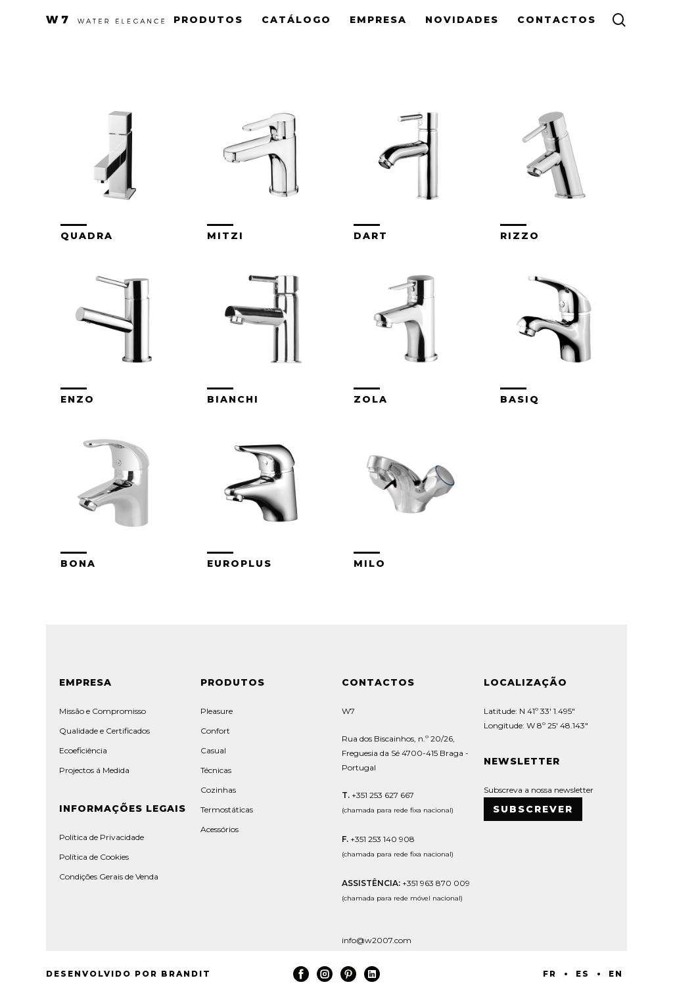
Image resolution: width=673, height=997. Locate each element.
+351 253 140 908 (382, 839)
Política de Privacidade (101, 837)
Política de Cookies (94, 857)
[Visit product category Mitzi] (263, 164)
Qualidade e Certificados (104, 731)
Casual (213, 750)
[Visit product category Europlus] (263, 491)
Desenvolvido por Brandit (128, 974)
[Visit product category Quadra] (116, 164)
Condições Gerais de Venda (108, 876)
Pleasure (216, 711)
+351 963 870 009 (436, 883)
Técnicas (215, 770)
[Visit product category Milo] (409, 491)
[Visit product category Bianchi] (263, 327)
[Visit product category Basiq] (556, 327)
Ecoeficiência (83, 750)
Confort (215, 731)
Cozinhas (218, 790)
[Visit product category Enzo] (116, 327)
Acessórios (219, 829)
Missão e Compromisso (102, 711)
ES (583, 974)
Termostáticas (226, 809)
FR (550, 974)
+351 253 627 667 (382, 795)
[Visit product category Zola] (409, 327)
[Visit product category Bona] (116, 491)
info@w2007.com (376, 940)
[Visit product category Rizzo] (556, 164)
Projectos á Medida (94, 770)
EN (616, 974)
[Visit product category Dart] (409, 164)
